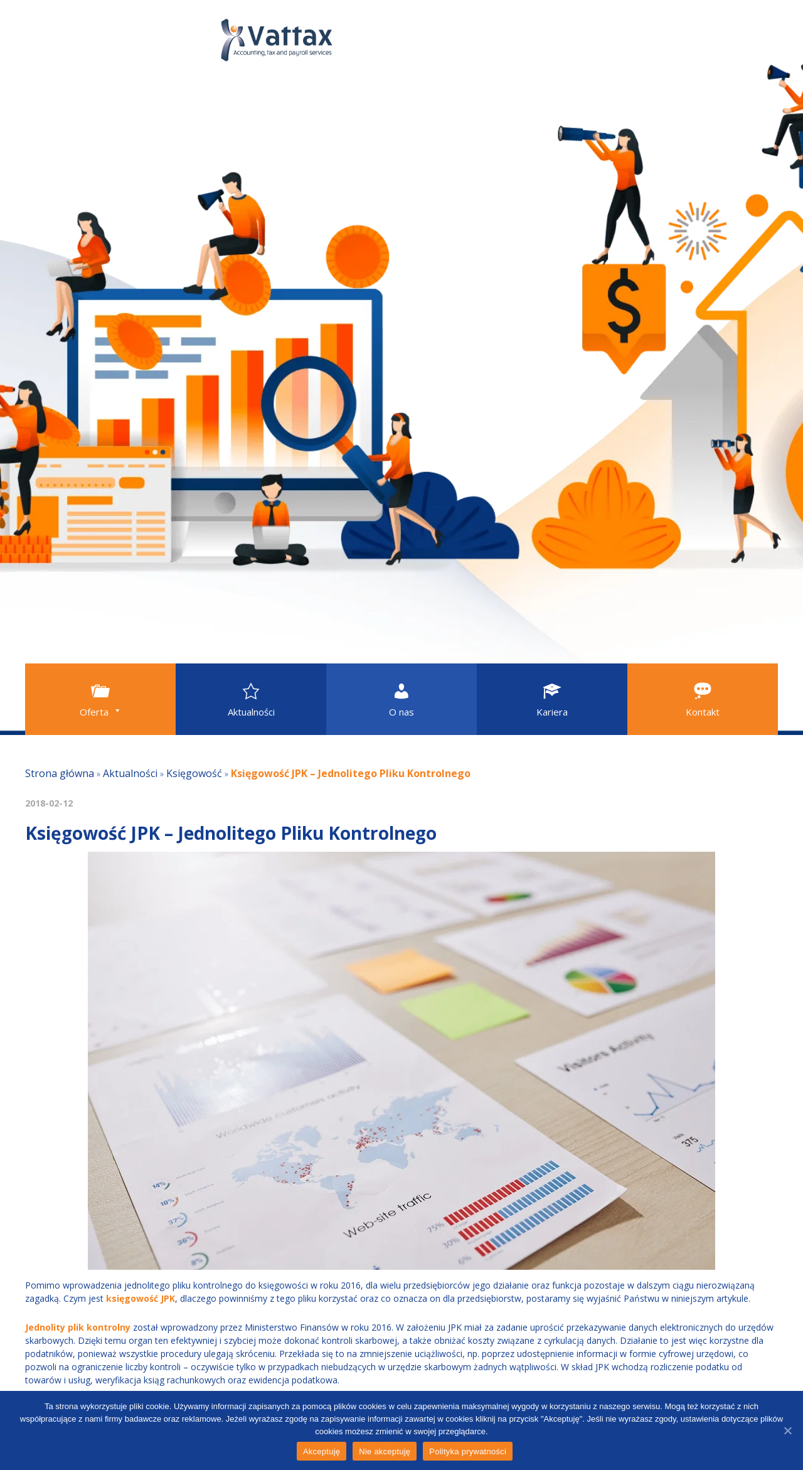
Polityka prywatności (467, 1451)
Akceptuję (321, 1451)
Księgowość (194, 773)
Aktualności (130, 773)
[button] (100, 699)
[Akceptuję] (787, 1430)
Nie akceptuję (384, 1451)
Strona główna (59, 773)
